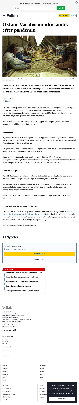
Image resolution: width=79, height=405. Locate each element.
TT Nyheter (6, 101)
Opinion (42, 368)
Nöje (41, 377)
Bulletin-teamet (6, 388)
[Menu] (3, 15)
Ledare (4, 377)
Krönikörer (43, 365)
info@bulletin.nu (13, 317)
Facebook (42, 388)
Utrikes (4, 371)
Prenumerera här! (9, 330)
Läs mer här (69, 393)
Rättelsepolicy (6, 397)
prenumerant (22, 249)
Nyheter (4, 365)
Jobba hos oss (6, 400)
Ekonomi (5, 374)
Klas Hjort (5, 341)
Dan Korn (4, 343)
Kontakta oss (43, 394)
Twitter (41, 385)
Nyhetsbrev (43, 397)
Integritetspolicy (6, 391)
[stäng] (76, 2)
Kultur (42, 374)
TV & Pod (5, 368)
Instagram (42, 391)
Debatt (4, 380)
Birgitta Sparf (6, 356)
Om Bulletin (5, 385)
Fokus (42, 371)
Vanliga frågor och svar (8, 394)
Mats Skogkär (6, 340)
